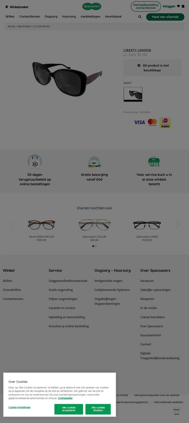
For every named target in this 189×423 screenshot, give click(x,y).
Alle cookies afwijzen (98, 409)
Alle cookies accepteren (69, 409)
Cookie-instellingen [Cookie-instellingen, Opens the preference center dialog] (19, 407)
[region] (59, 394)
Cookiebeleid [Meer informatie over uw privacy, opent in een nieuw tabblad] (65, 398)
